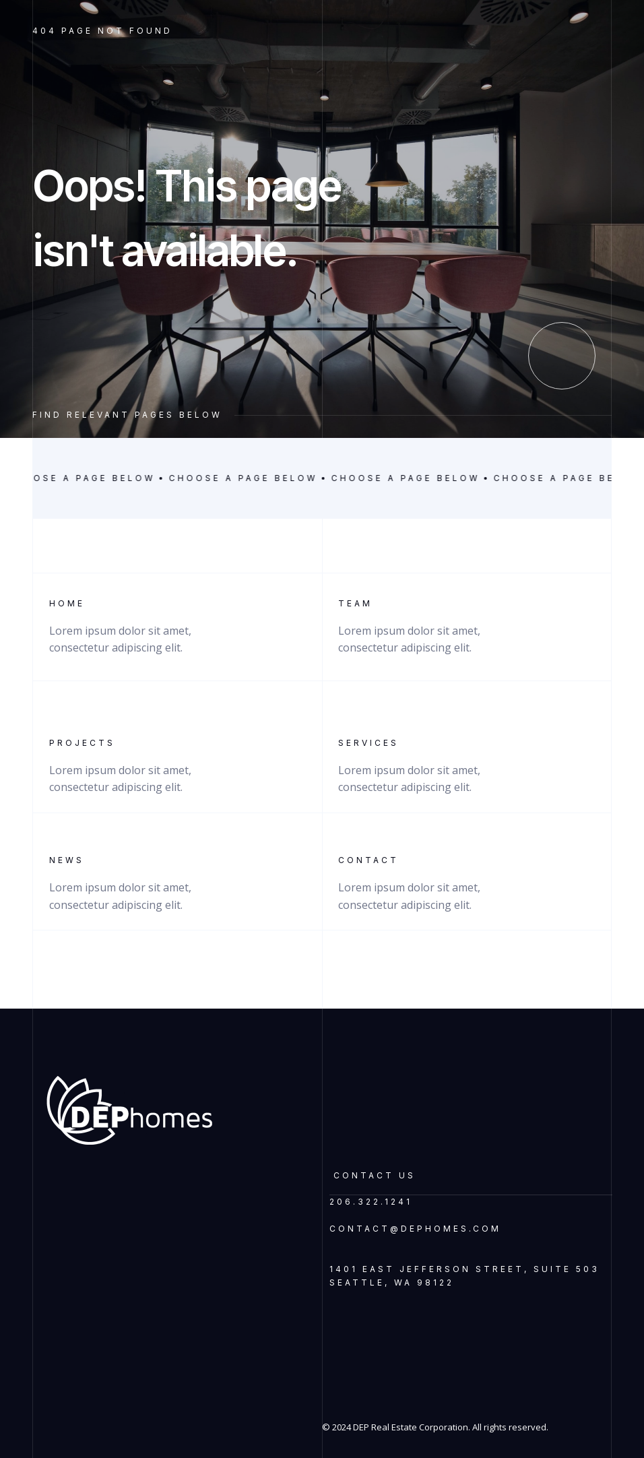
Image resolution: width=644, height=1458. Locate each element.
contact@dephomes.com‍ (415, 1229)
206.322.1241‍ (370, 1202)
